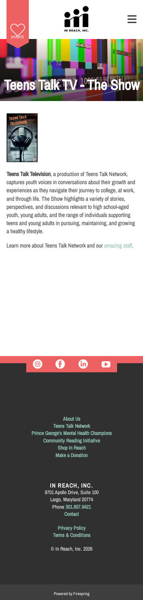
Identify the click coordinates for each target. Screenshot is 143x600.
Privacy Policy (72, 527)
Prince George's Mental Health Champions (71, 433)
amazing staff (118, 245)
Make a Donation (71, 455)
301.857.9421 (78, 506)
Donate (17, 37)
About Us (71, 418)
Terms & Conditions (71, 535)
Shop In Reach (72, 447)
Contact (71, 513)
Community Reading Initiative (71, 440)
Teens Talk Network (71, 425)
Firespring (81, 593)
